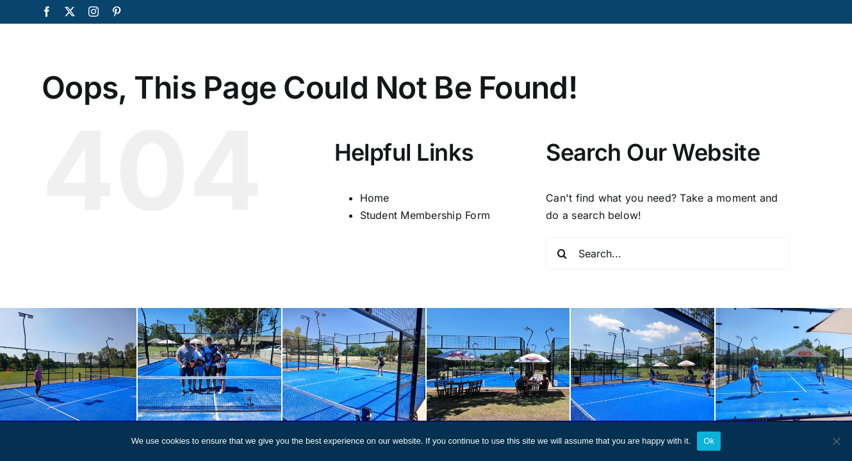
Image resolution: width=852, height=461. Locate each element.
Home (374, 197)
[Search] (562, 254)
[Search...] (667, 254)
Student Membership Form (425, 215)
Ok (708, 441)
